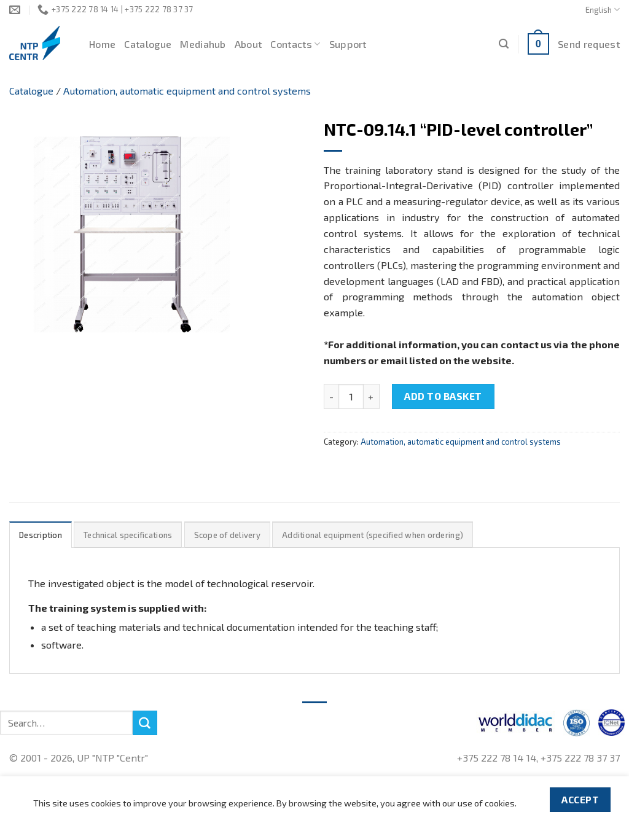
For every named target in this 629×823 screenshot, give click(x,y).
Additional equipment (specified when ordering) (372, 535)
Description (40, 535)
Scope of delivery (227, 535)
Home (102, 44)
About (248, 44)
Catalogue (147, 44)
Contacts (295, 44)
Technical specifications (128, 535)
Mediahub (203, 44)
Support (348, 44)
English (602, 9)
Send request (589, 44)
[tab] (40, 534)
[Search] (504, 44)
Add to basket (443, 396)
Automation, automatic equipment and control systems (187, 90)
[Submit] (145, 723)
